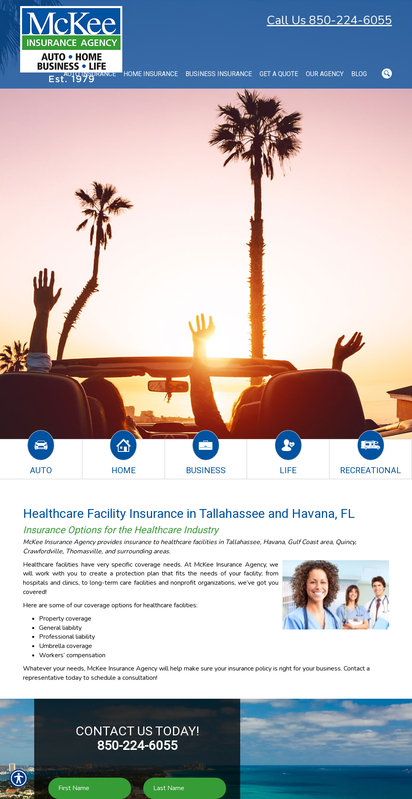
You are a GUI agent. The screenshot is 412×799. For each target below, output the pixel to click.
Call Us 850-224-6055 (329, 20)
